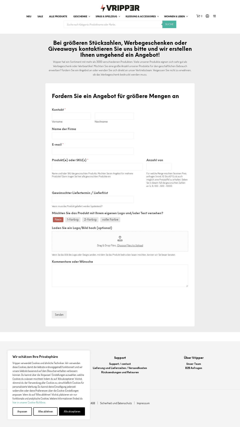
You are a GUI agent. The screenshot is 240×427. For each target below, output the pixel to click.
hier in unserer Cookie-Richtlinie (29, 402)
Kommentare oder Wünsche (72, 261)
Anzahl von (154, 160)
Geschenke (80, 16)
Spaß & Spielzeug (106, 16)
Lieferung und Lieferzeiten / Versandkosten (120, 368)
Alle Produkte (58, 16)
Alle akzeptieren (72, 411)
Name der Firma (64, 129)
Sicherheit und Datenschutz (116, 403)
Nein (58, 219)
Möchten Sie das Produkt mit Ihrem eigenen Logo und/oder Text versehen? (107, 213)
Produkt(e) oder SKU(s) (70, 160)
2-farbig (90, 219)
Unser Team (193, 364)
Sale (40, 16)
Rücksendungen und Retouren (120, 372)
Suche (169, 24)
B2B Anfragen (193, 368)
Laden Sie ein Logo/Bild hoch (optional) (82, 228)
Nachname (101, 122)
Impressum (143, 403)
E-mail (58, 144)
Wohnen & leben (174, 16)
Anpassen (22, 411)
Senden (59, 314)
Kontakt (59, 109)
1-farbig (73, 219)
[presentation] (80, 305)
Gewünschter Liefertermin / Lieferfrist (80, 193)
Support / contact (120, 364)
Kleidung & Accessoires (141, 16)
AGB (93, 403)
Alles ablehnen (45, 411)
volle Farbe (110, 219)
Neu (28, 16)
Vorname (57, 122)
